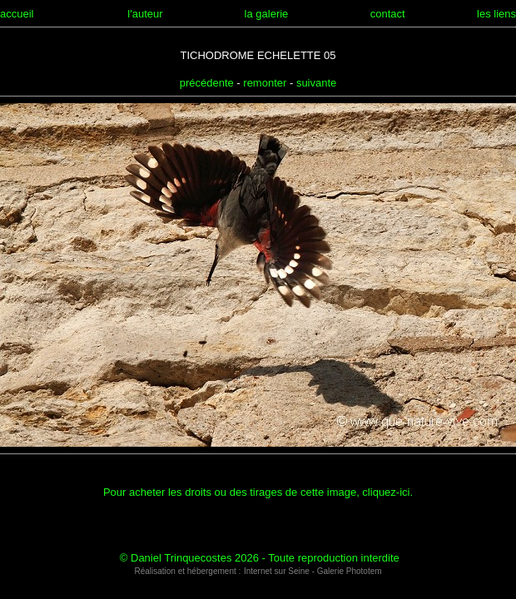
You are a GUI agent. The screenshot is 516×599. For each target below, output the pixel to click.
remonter (264, 83)
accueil (16, 13)
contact (387, 13)
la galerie (267, 13)
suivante (316, 83)
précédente (207, 83)
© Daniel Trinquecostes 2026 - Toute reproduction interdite (259, 558)
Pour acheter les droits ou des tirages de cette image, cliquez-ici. (258, 492)
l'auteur (144, 13)
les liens (496, 13)
